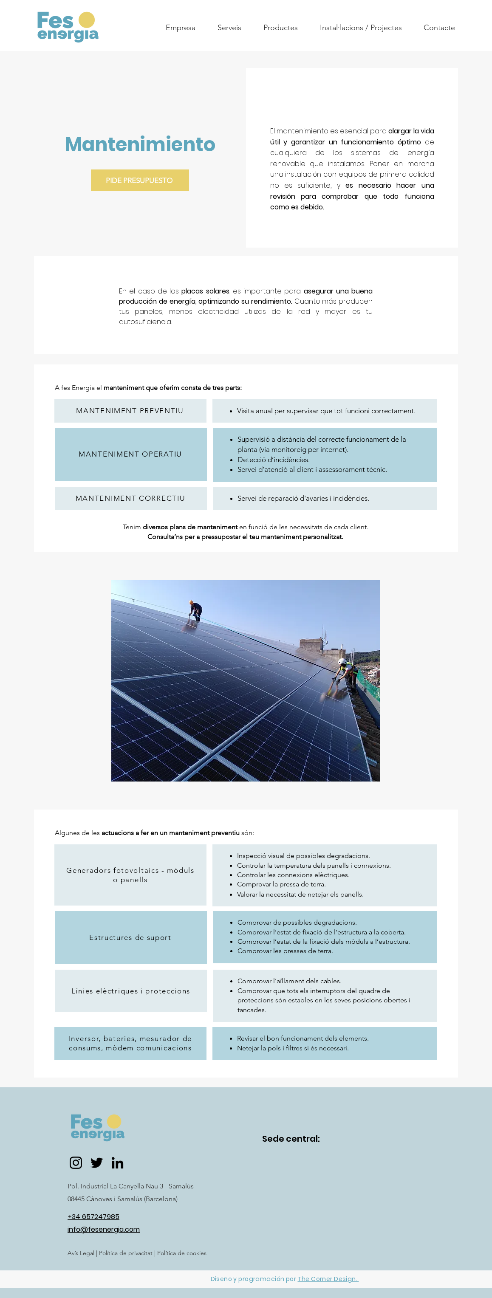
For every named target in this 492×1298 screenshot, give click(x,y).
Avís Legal (81, 1253)
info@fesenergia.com (104, 1229)
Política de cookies (181, 1253)
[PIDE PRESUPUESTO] (140, 180)
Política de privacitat (125, 1253)
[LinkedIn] (117, 1162)
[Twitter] (96, 1162)
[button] (180, 27)
